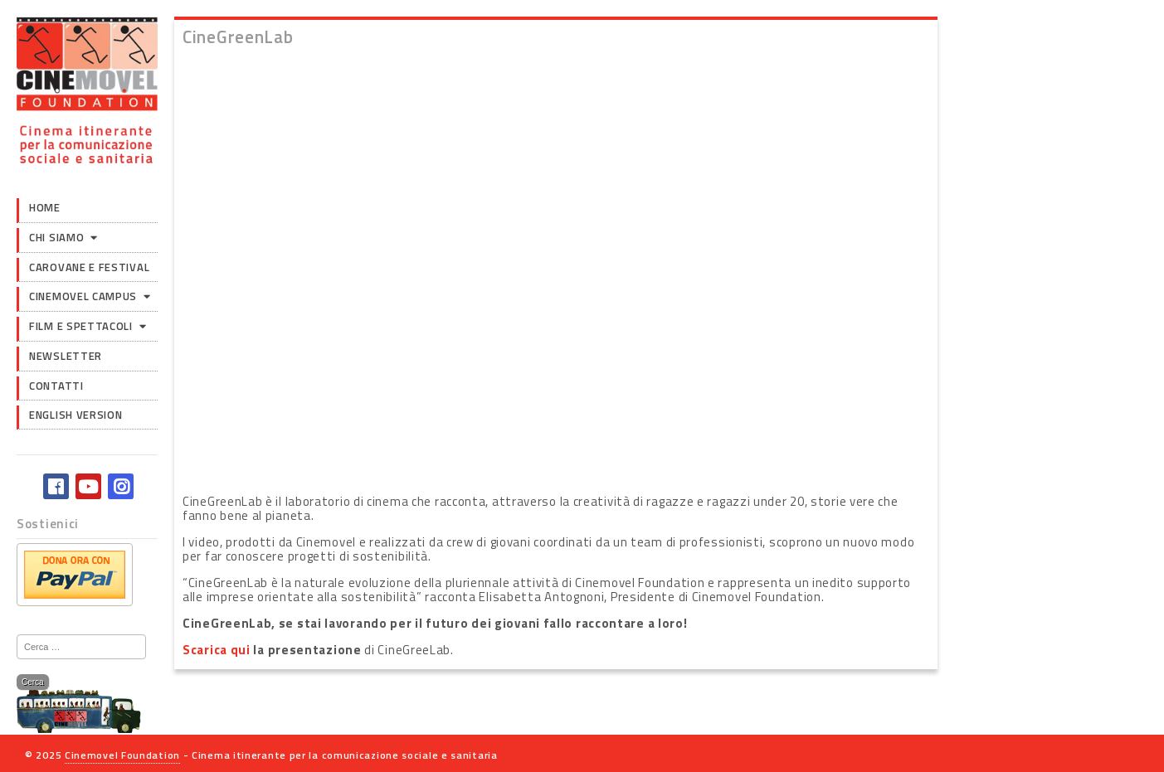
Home (45, 207)
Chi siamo (56, 237)
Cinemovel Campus (83, 296)
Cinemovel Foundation (122, 755)
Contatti (56, 385)
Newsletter (65, 355)
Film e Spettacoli (81, 326)
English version (76, 414)
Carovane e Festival (89, 267)
